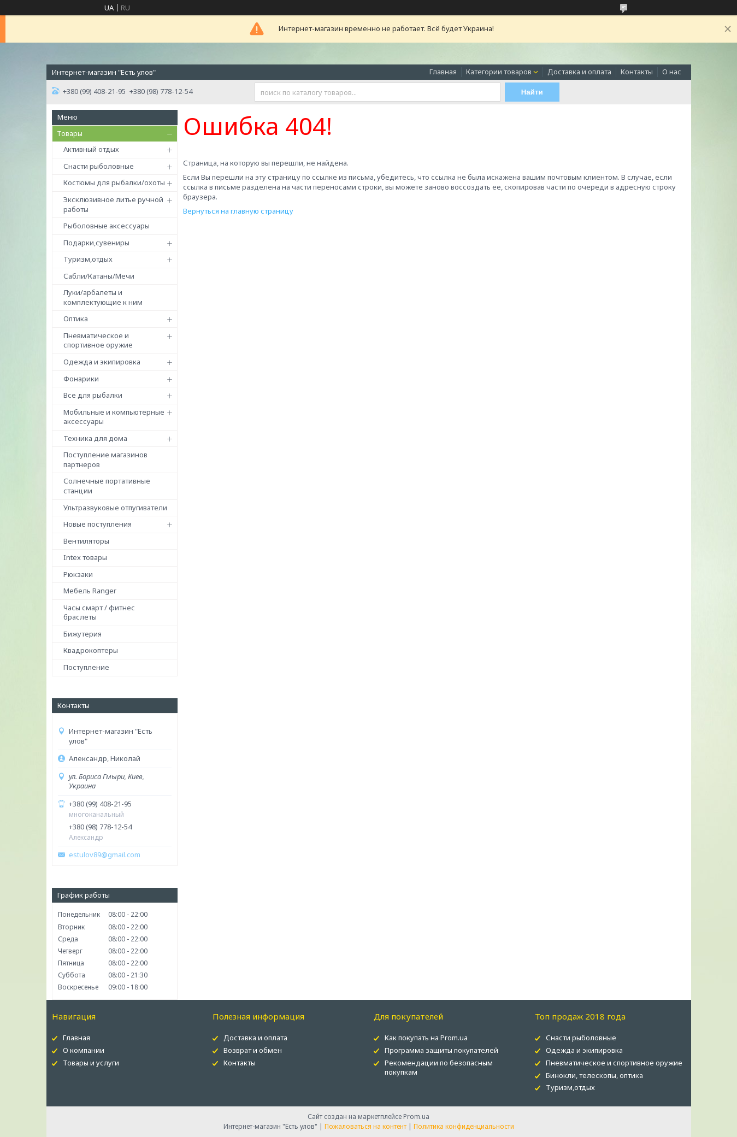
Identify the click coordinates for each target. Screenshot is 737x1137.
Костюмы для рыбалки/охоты (114, 182)
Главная (443, 71)
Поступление (86, 667)
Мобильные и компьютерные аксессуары (113, 417)
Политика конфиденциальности (464, 1126)
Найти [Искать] (532, 92)
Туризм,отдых (88, 259)
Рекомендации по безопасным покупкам (439, 1067)
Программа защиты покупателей (441, 1050)
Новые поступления (97, 524)
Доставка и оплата (579, 71)
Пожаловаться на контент (365, 1126)
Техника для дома (95, 438)
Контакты (637, 71)
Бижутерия (82, 634)
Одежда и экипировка (101, 362)
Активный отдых (91, 149)
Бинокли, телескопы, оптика (594, 1075)
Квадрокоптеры (90, 650)
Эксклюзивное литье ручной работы (113, 204)
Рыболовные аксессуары (106, 226)
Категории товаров (499, 71)
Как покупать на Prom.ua (426, 1037)
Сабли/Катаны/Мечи (98, 276)
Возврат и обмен (252, 1050)
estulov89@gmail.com (104, 854)
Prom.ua (416, 1116)
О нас (671, 71)
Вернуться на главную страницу (238, 211)
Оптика (75, 318)
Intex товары (85, 557)
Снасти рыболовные (98, 166)
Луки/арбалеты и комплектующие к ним (103, 297)
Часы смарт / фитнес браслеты (99, 612)
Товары (69, 133)
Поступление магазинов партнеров (105, 459)
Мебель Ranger (89, 591)
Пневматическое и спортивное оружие (98, 340)
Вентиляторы (86, 541)
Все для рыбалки (92, 395)
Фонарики (81, 379)
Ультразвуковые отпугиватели (115, 507)
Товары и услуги (91, 1063)
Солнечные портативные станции (106, 486)
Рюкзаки (78, 574)
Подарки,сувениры (96, 243)
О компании (83, 1050)
